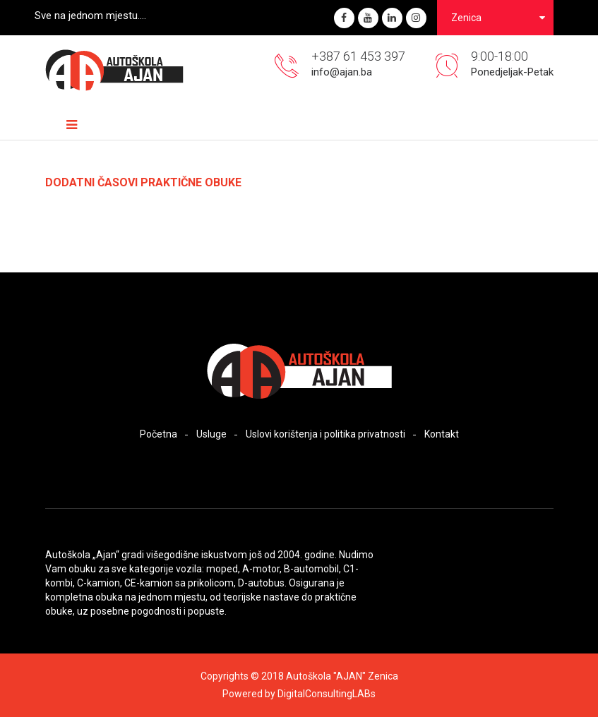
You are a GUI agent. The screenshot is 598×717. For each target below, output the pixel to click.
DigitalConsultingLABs (326, 693)
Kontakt (441, 434)
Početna (158, 434)
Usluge (211, 434)
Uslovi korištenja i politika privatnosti (325, 434)
